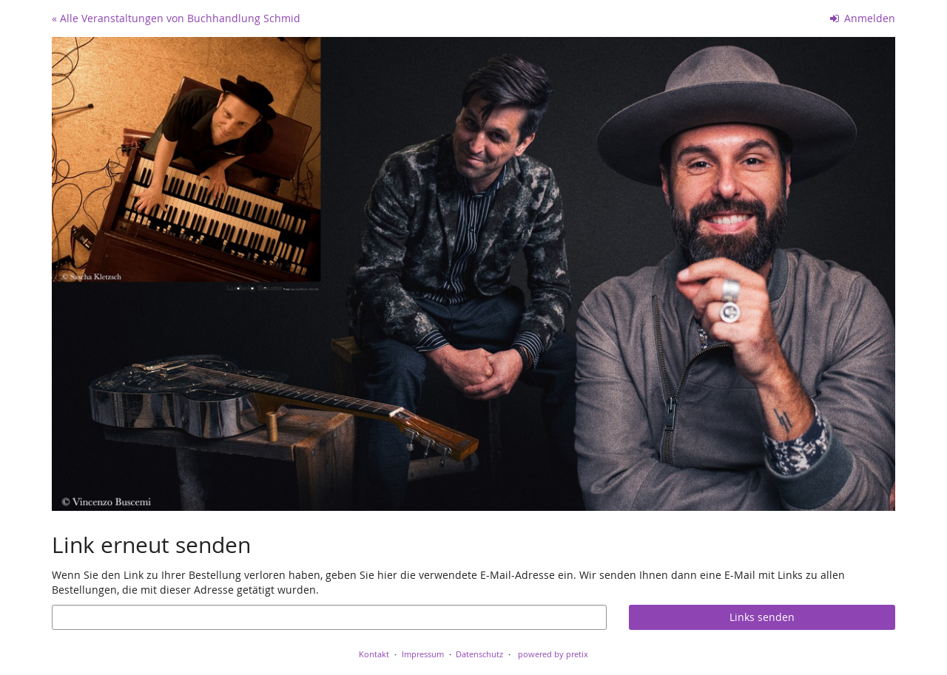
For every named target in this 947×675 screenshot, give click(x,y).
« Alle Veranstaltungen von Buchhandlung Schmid (176, 18)
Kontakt (374, 653)
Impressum (423, 653)
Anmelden (863, 18)
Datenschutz (479, 653)
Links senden (762, 617)
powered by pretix (553, 653)
